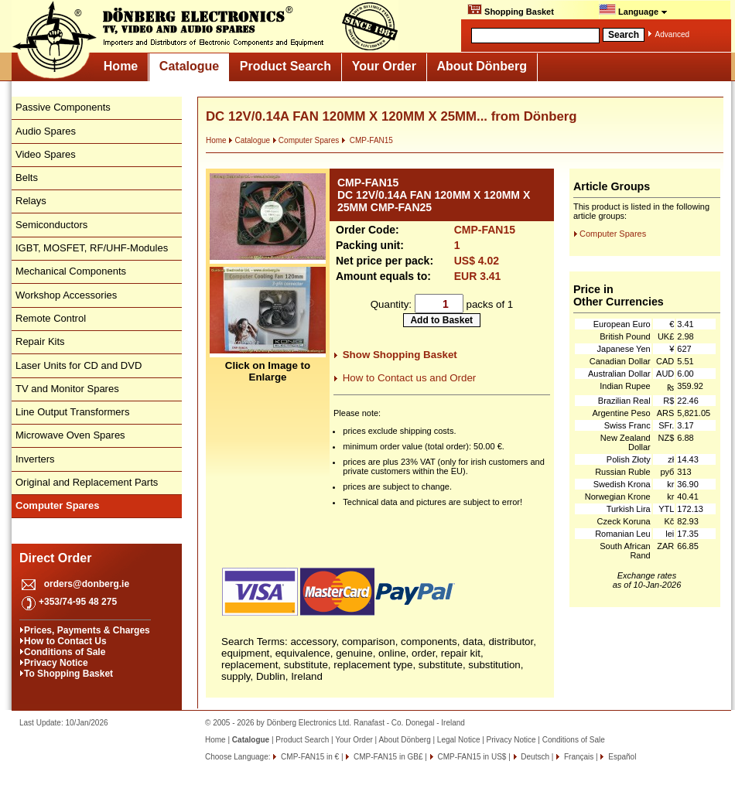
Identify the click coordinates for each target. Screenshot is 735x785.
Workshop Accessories (66, 295)
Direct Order (55, 558)
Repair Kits (40, 341)
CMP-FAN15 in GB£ (386, 757)
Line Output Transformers (72, 412)
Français (577, 757)
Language (633, 10)
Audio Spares (45, 131)
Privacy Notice (56, 662)
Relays (30, 200)
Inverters (35, 459)
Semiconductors (51, 224)
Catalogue (189, 66)
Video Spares (45, 154)
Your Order (384, 66)
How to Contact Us (65, 641)
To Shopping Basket (68, 673)
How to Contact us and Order (410, 378)
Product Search (285, 66)
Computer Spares (305, 140)
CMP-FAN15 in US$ (471, 757)
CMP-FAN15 (367, 140)
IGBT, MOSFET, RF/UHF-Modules (91, 248)
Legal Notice (458, 740)
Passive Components (63, 107)
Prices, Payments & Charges (87, 630)
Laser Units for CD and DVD (78, 365)
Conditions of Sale (64, 652)
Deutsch (534, 757)
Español (621, 757)
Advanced (672, 34)
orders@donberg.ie (86, 584)
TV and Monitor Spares (67, 388)
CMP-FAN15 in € (309, 757)
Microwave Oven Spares (70, 435)
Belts (26, 177)
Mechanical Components (70, 271)
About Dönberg (482, 66)
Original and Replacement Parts (86, 482)
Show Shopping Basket (400, 354)
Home (121, 66)
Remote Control (50, 318)
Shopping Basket (510, 10)
